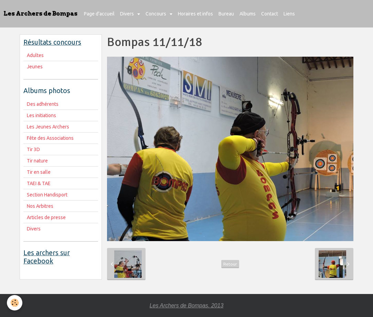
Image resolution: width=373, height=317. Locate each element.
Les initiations (41, 115)
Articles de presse (46, 217)
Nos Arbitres (40, 206)
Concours (156, 13)
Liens (289, 13)
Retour (230, 264)
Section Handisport (47, 194)
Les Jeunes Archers (48, 126)
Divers (127, 13)
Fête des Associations (50, 138)
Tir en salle (39, 172)
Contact (269, 13)
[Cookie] (14, 302)
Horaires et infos (195, 13)
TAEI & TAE (39, 183)
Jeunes (35, 66)
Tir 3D (33, 149)
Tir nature (37, 160)
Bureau (226, 13)
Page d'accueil (99, 13)
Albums (247, 13)
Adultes (35, 55)
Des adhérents (42, 104)
